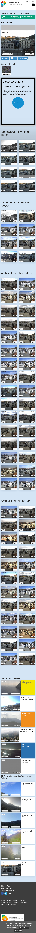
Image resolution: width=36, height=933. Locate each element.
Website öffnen (18, 103)
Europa (3, 22)
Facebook (2, 893)
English (33, 1)
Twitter (5, 893)
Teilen (14, 58)
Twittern (6, 58)
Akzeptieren (18, 930)
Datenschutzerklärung (7, 890)
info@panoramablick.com (8, 904)
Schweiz (9, 22)
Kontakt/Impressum (7, 888)
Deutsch (28, 1)
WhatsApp (24, 58)
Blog (9, 893)
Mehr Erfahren (24, 928)
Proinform (7, 886)
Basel (15, 22)
